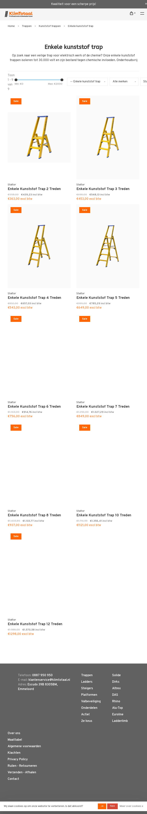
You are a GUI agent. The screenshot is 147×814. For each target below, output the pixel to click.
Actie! (85, 714)
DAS (115, 695)
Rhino (116, 701)
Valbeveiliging (91, 701)
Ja (102, 806)
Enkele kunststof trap (80, 26)
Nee (112, 806)
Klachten (14, 753)
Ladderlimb (120, 721)
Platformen (89, 695)
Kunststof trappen (50, 26)
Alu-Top (117, 708)
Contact (13, 779)
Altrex (116, 688)
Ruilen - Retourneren (22, 766)
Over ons (14, 733)
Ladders (86, 682)
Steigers (87, 688)
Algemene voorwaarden (24, 746)
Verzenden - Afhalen (22, 772)
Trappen (27, 26)
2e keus (86, 721)
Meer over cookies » (131, 806)
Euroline (117, 714)
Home (11, 26)
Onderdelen (89, 708)
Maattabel (15, 740)
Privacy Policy (18, 759)
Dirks (115, 682)
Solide (116, 675)
